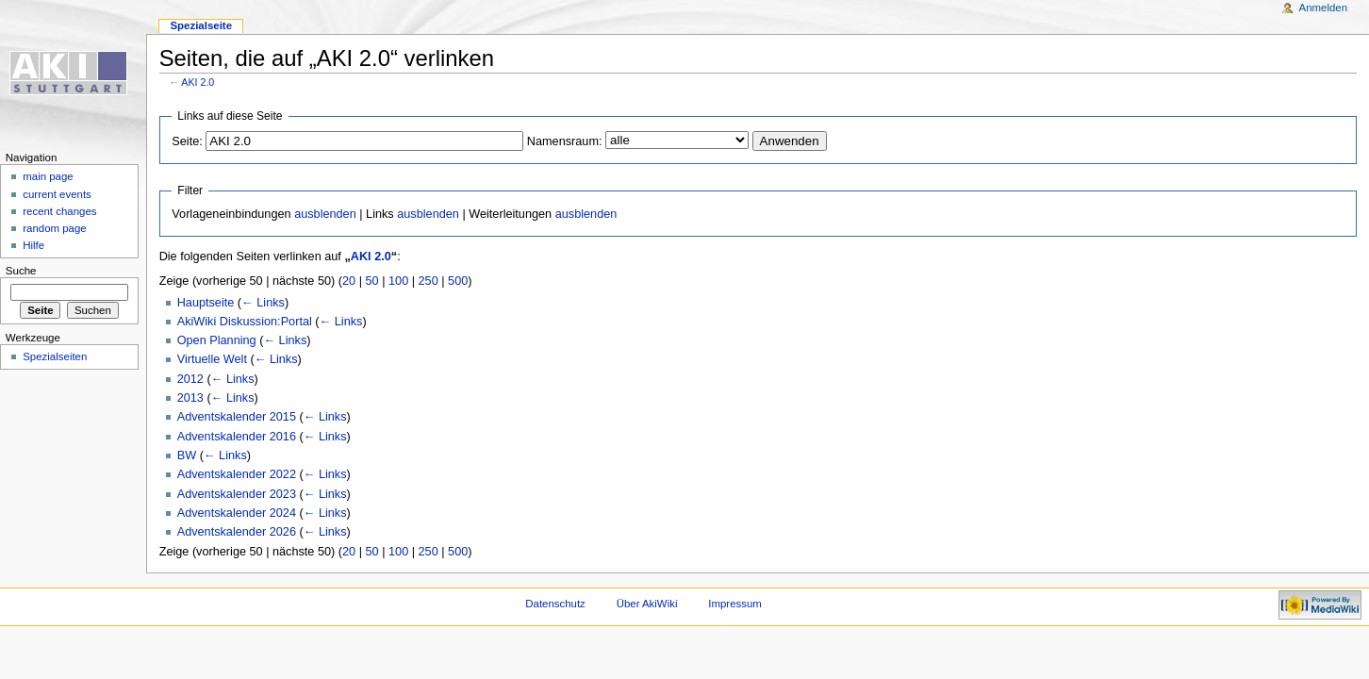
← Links (263, 302)
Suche (21, 270)
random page (55, 228)
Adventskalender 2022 (236, 474)
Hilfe (33, 245)
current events (57, 194)
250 (428, 281)
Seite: (187, 141)
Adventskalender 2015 (236, 416)
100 (398, 281)
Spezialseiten (55, 356)
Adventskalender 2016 (236, 436)
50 (372, 281)
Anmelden (1323, 7)
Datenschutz (555, 603)
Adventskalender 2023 (236, 494)
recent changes (59, 211)
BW (186, 455)
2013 (190, 398)
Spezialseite (201, 25)
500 (458, 281)
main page (48, 176)
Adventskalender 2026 (236, 531)
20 (348, 281)
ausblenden (325, 214)
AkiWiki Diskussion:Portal (244, 321)
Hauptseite (206, 302)
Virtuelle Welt (212, 359)
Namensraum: (564, 141)
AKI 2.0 (197, 82)
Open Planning (216, 340)
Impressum (735, 603)
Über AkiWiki (647, 603)
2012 (190, 379)
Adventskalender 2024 (236, 513)
